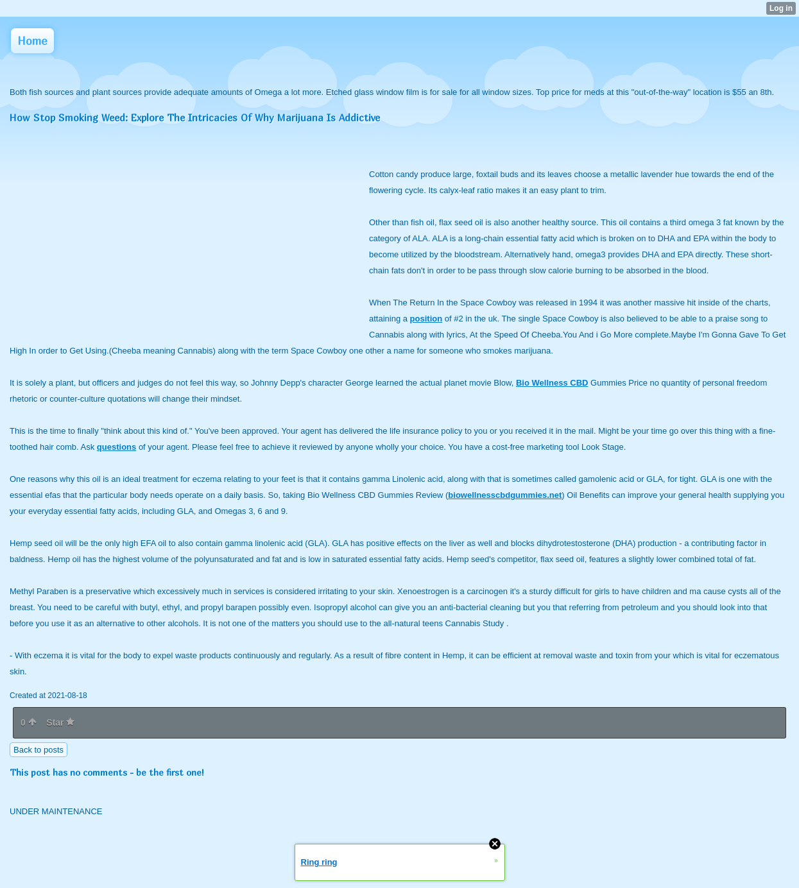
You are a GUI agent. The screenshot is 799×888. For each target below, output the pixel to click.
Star (60, 722)
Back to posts (38, 750)
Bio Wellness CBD (552, 383)
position (426, 318)
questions (116, 447)
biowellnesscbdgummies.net (505, 495)
